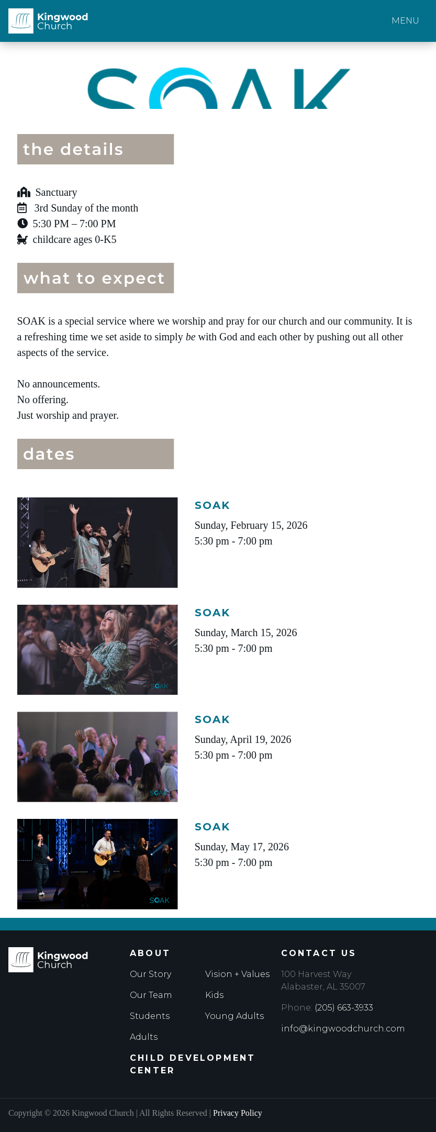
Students (150, 1016)
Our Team (151, 995)
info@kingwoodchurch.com (343, 1029)
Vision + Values (237, 974)
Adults (144, 1037)
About (150, 953)
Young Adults (234, 1016)
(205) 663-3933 (344, 1008)
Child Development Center (192, 1064)
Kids (214, 995)
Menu (405, 21)
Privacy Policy (237, 1112)
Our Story (150, 974)
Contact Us (319, 953)
